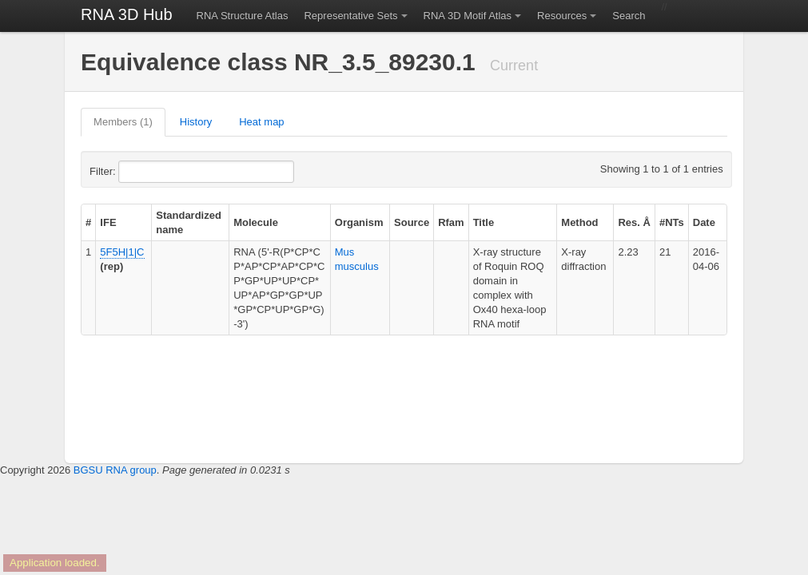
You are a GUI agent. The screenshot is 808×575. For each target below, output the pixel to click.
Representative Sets (350, 16)
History (196, 122)
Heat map (261, 122)
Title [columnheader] (484, 222)
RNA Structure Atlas (243, 16)
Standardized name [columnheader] (188, 222)
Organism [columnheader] (359, 222)
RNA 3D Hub (127, 14)
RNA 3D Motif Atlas (468, 16)
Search (628, 16)
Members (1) (123, 122)
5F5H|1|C (122, 252)
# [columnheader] (88, 222)
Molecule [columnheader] (255, 222)
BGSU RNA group (115, 470)
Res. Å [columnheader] (634, 222)
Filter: (141, 172)
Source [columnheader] (411, 222)
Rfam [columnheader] (451, 222)
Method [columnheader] (579, 222)
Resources (562, 16)
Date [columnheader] (704, 222)
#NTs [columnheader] (671, 222)
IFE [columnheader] (108, 222)
